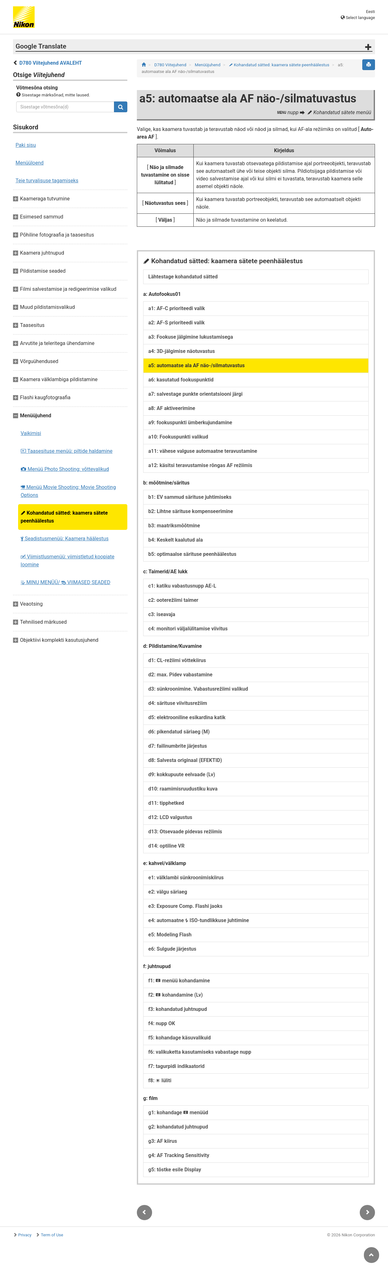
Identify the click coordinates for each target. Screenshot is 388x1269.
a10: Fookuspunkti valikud (178, 437)
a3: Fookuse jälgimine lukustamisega (190, 337)
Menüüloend (29, 163)
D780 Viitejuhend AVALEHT (50, 63)
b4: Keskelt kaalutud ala (175, 540)
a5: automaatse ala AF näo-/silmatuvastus (196, 365)
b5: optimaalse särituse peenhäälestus (192, 554)
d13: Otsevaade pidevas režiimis (185, 832)
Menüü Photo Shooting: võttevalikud (65, 469)
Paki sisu (26, 145)
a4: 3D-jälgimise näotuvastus (181, 351)
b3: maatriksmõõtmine (174, 526)
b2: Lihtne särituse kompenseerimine (190, 511)
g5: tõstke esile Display (174, 1170)
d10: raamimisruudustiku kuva (182, 789)
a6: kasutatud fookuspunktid (181, 380)
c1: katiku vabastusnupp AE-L (182, 586)
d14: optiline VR (166, 846)
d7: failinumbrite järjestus (177, 746)
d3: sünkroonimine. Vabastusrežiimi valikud (198, 689)
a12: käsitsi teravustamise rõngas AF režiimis (200, 465)
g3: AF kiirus (162, 1141)
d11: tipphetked (166, 803)
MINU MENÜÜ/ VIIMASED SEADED (65, 582)
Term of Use (52, 1235)
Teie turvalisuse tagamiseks (47, 181)
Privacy (24, 1235)
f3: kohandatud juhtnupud (177, 1009)
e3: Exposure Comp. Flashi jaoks (185, 906)
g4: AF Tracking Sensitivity (178, 1155)
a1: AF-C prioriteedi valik (176, 308)
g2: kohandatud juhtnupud (178, 1127)
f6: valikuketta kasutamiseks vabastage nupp (199, 1052)
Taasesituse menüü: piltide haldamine (66, 451)
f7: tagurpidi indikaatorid (176, 1066)
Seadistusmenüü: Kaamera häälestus (65, 539)
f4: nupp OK (161, 1023)
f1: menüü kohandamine (179, 981)
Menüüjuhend (208, 64)
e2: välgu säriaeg (167, 892)
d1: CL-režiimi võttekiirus (177, 660)
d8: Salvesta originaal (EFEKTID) (185, 760)
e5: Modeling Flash (169, 935)
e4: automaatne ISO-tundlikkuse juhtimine (198, 920)
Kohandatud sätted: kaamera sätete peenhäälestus (64, 517)
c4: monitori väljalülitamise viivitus (188, 629)
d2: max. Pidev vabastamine (180, 675)
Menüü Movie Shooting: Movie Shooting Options (68, 491)
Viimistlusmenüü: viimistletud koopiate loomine (67, 561)
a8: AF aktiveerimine (171, 408)
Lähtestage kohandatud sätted (182, 277)
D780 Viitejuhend (170, 64)
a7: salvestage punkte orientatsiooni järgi (195, 394)
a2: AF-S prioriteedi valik (176, 323)
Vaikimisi (31, 433)
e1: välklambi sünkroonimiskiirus (186, 878)
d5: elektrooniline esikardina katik (186, 717)
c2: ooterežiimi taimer (173, 600)
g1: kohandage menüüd (178, 1113)
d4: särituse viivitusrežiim (177, 703)
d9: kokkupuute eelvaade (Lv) (181, 774)
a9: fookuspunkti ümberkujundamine (190, 423)
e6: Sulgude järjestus (172, 949)
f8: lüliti (159, 1080)
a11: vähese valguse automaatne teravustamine (202, 451)
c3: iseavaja (161, 614)
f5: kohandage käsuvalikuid (179, 1038)
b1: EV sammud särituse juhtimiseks (189, 497)
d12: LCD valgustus (170, 817)
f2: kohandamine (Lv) (175, 995)
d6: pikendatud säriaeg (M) (179, 732)
